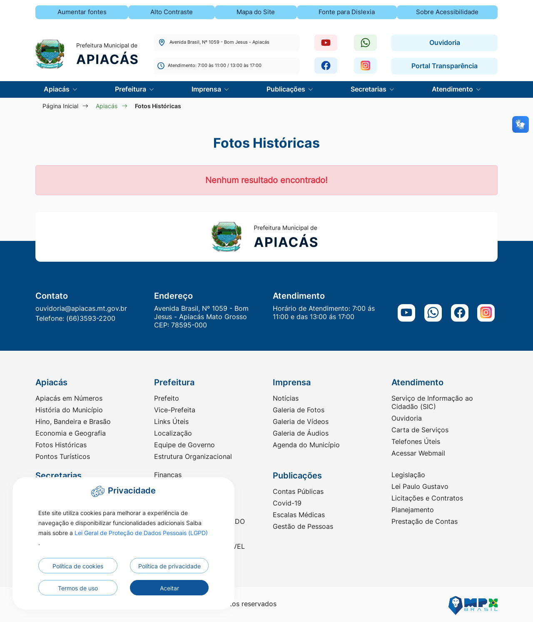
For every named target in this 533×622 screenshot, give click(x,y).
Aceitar (169, 588)
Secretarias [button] (369, 89)
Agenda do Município (306, 445)
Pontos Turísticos (62, 456)
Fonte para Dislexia (347, 12)
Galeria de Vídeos (301, 421)
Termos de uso (78, 588)
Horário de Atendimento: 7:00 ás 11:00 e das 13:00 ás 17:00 (324, 312)
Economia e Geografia (70, 433)
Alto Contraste (171, 12)
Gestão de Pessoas (303, 526)
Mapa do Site (256, 12)
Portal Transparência (444, 66)
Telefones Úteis (415, 441)
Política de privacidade (169, 566)
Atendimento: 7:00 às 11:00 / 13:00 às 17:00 (209, 65)
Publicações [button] (286, 89)
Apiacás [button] (57, 89)
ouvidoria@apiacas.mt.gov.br (81, 308)
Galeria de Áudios (301, 433)
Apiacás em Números (68, 398)
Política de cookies (77, 566)
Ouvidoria (444, 42)
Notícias (286, 398)
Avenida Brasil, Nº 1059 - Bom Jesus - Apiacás (213, 42)
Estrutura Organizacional (193, 456)
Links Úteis (171, 421)
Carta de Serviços (419, 430)
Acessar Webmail (418, 453)
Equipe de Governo (184, 445)
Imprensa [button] (207, 89)
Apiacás (106, 105)
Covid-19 (287, 503)
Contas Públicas (298, 491)
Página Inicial (60, 105)
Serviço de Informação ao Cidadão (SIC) (432, 402)
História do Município (69, 410)
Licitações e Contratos (427, 498)
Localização (173, 433)
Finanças (168, 475)
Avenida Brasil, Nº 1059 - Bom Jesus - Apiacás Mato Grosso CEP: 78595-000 (201, 316)
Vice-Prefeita (174, 410)
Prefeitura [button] (131, 89)
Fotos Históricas (61, 445)
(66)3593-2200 (90, 318)
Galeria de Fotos (298, 410)
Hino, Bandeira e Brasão (73, 421)
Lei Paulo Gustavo (419, 486)
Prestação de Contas (424, 521)
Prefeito (166, 398)
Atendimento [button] (453, 89)
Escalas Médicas (299, 514)
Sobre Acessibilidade (447, 12)
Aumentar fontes (82, 12)
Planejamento (412, 510)
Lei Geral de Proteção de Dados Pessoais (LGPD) (141, 532)
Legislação (408, 475)
